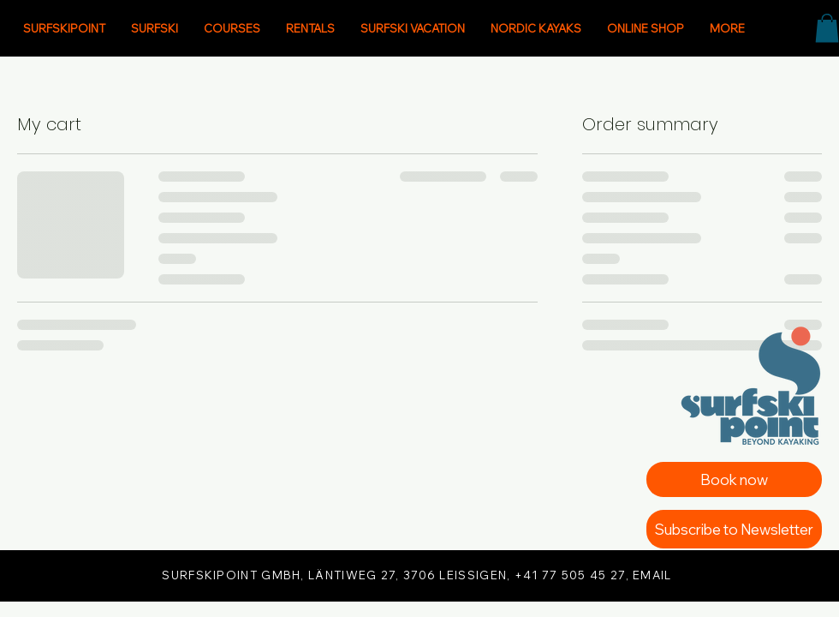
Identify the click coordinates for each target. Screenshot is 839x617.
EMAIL (652, 575)
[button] (827, 28)
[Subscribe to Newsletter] (734, 529)
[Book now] (734, 479)
